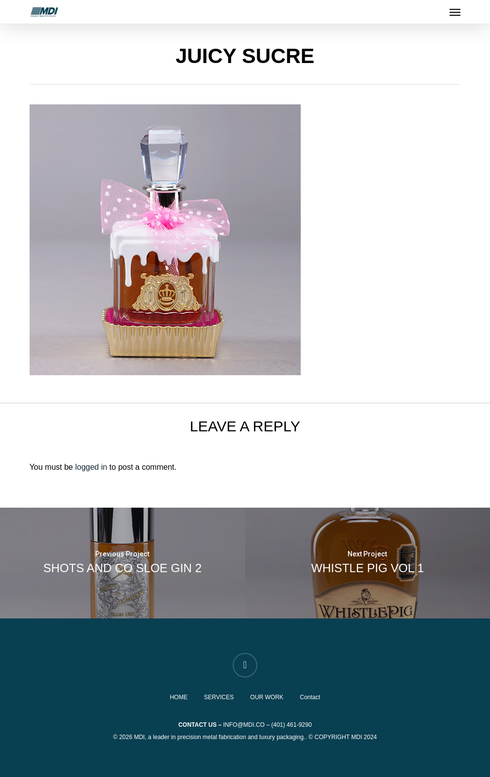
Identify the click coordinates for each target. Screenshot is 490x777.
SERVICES (219, 697)
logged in (91, 467)
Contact (310, 697)
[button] (455, 12)
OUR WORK (266, 697)
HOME (178, 697)
